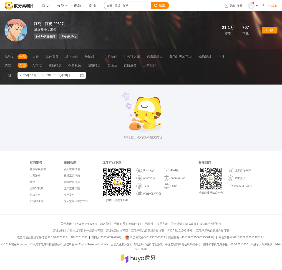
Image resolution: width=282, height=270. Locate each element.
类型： (9, 65)
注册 (239, 5)
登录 (232, 5)
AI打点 (37, 65)
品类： (9, 56)
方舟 (36, 57)
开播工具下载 (72, 175)
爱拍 (32, 182)
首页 (45, 6)
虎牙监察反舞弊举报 (76, 201)
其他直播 (52, 57)
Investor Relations (86, 223)
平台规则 (176, 223)
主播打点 (55, 65)
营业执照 (58, 230)
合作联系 (119, 223)
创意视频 (74, 65)
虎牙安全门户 (72, 194)
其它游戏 (71, 57)
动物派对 (205, 57)
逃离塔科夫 (155, 57)
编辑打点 (94, 65)
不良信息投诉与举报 (240, 186)
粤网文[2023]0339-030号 (106, 237)
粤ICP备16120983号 (179, 230)
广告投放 (148, 223)
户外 (221, 57)
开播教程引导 (72, 182)
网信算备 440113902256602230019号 (191, 237)
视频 (77, 6)
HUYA (104, 244)
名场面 (112, 65)
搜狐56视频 (36, 188)
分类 (62, 6)
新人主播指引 (72, 169)
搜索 (159, 5)
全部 (22, 57)
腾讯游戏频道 (38, 169)
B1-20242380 (79, 237)
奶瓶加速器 (36, 201)
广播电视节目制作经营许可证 (85, 230)
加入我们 (105, 223)
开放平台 (35, 194)
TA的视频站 (69, 36)
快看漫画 (35, 175)
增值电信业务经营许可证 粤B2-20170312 (42, 237)
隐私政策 (190, 223)
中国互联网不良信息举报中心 (183, 244)
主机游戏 (110, 57)
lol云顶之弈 (132, 57)
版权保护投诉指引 (210, 223)
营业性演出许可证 (117, 230)
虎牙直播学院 (72, 188)
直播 (92, 6)
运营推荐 (149, 65)
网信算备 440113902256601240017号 (242, 237)
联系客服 (162, 223)
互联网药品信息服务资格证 (147, 230)
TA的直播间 (45, 36)
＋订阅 (269, 30)
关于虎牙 (66, 223)
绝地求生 (91, 57)
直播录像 (130, 65)
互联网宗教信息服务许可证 (212, 230)
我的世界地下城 (180, 57)
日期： (9, 75)
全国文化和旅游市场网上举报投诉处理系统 (137, 244)
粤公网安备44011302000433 (145, 237)
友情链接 (133, 223)
